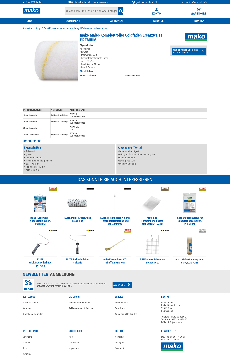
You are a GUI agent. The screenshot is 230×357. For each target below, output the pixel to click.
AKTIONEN (116, 21)
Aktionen (27, 308)
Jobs (25, 348)
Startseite (27, 28)
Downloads (120, 308)
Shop (38, 28)
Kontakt (26, 342)
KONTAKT (200, 21)
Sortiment (27, 336)
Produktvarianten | (89, 75)
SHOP (30, 21)
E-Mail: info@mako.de (171, 322)
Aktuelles (27, 354)
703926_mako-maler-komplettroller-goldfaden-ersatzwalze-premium (76, 28)
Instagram (120, 342)
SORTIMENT (73, 21)
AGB (71, 336)
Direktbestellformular (33, 314)
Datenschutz (75, 342)
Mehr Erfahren (86, 71)
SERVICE (158, 21)
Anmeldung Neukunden (126, 314)
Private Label (121, 302)
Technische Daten (132, 75)
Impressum (74, 348)
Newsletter (120, 336)
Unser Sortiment (30, 302)
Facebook (119, 348)
